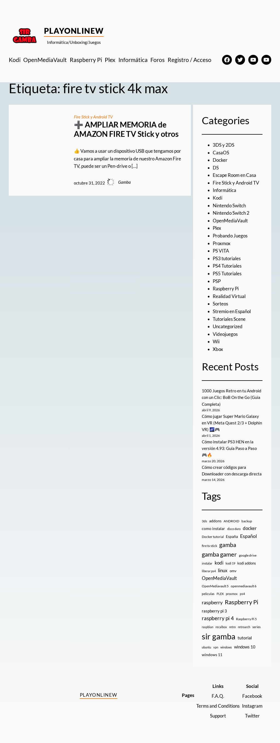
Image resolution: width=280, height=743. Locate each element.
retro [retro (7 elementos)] (232, 627)
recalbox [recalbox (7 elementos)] (221, 627)
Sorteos (220, 304)
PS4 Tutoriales (227, 266)
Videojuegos (225, 334)
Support (218, 716)
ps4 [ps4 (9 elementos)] (242, 594)
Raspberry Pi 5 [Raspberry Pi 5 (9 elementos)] (246, 619)
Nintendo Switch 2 (231, 213)
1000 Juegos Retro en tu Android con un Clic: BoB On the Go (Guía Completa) (231, 397)
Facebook (252, 696)
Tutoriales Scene (229, 319)
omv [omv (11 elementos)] (233, 571)
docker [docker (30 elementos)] (250, 528)
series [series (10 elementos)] (256, 627)
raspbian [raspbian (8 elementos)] (207, 627)
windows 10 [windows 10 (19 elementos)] (244, 646)
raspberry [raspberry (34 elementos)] (212, 602)
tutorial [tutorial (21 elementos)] (245, 637)
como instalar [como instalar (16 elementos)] (213, 528)
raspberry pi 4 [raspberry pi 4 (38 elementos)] (218, 618)
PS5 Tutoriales (227, 273)
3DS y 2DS (223, 145)
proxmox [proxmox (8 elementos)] (232, 593)
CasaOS (221, 152)
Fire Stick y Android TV (93, 116)
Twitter (252, 716)
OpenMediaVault (230, 220)
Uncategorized (228, 326)
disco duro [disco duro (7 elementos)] (234, 529)
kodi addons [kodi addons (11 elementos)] (246, 563)
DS (216, 168)
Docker (220, 160)
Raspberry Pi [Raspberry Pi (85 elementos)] (241, 602)
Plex (217, 228)
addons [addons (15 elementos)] (215, 520)
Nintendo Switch (229, 205)
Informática (224, 190)
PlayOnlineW (74, 30)
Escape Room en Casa (234, 175)
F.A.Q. (218, 696)
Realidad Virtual (229, 296)
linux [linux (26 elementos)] (223, 570)
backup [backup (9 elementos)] (246, 521)
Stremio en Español (232, 311)
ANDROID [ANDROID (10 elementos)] (231, 521)
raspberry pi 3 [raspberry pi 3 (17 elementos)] (214, 610)
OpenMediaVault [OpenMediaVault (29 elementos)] (219, 578)
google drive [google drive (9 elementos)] (247, 555)
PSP (217, 281)
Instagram (252, 706)
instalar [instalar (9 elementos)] (207, 563)
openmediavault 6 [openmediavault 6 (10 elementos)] (243, 586)
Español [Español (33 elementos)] (248, 536)
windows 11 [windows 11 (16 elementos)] (212, 654)
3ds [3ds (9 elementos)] (204, 521)
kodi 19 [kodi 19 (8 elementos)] (230, 563)
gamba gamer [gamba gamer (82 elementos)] (219, 554)
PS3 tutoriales (227, 258)
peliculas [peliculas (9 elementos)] (208, 594)
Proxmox (222, 243)
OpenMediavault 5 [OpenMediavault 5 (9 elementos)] (215, 586)
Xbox (218, 349)
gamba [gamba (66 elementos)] (227, 544)
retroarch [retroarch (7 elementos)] (244, 627)
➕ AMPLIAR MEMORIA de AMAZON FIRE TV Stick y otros (126, 129)
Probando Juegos (230, 236)
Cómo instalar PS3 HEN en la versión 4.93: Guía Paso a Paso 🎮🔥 (229, 448)
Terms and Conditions (218, 706)
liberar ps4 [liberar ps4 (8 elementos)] (209, 571)
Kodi (217, 198)
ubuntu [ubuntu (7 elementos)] (206, 647)
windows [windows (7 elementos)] (226, 647)
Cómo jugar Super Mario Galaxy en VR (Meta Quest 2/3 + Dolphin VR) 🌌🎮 (232, 423)
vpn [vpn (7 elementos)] (215, 647)
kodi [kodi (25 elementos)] (219, 563)
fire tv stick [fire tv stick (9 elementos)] (209, 546)
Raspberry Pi (226, 288)
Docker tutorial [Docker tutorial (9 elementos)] (213, 537)
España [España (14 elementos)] (232, 536)
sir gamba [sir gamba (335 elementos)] (218, 636)
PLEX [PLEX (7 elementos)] (220, 593)
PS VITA (221, 251)
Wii (216, 341)
